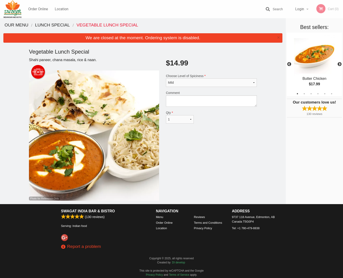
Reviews (199, 217)
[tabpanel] (314, 64)
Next (339, 64)
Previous (289, 64)
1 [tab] (297, 93)
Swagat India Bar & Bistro (88, 211)
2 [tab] (304, 93)
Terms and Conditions (208, 222)
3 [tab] (311, 93)
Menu (159, 217)
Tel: (246, 228)
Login (299, 9)
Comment (211, 99)
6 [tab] (331, 93)
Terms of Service (179, 274)
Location (61, 9)
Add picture (38, 72)
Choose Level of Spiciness (211, 80)
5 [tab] (324, 93)
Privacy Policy (203, 228)
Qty (180, 117)
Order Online (38, 9)
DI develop (178, 262)
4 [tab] (318, 93)
